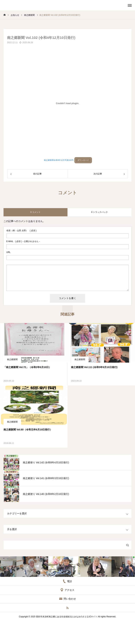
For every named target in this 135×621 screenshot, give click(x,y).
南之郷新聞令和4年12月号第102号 (59, 160)
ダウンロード (83, 160)
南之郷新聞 (12, 359)
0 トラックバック (99, 212)
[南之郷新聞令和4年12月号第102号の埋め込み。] (67, 103)
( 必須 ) (21, 230)
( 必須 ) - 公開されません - (23, 241)
